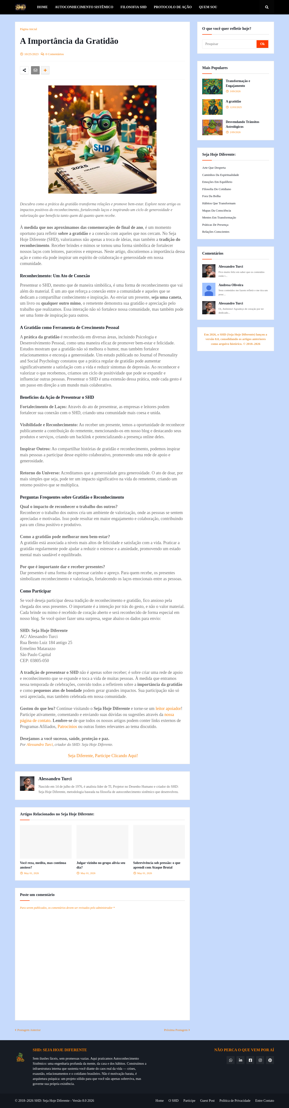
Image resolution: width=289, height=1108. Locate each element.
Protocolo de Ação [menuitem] (173, 7)
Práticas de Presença (215, 224)
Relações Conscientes (215, 231)
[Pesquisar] (230, 44)
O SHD (174, 1100)
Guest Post (207, 1100)
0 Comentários (54, 54)
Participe (189, 1100)
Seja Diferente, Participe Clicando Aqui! (103, 755)
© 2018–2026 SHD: (29, 1100)
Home (160, 1100)
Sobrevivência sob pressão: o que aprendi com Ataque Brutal (156, 865)
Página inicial (28, 29)
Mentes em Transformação (219, 217)
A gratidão (233, 101)
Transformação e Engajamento (238, 83)
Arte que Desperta (214, 167)
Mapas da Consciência (216, 210)
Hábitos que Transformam (219, 203)
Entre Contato (264, 1100)
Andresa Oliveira (231, 285)
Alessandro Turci (40, 744)
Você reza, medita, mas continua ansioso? (43, 865)
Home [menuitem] (42, 7)
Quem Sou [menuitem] (208, 7)
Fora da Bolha (211, 196)
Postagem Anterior (29, 1030)
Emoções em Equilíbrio (217, 182)
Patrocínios (67, 726)
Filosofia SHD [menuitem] (133, 7)
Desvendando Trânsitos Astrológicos (242, 124)
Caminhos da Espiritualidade (220, 175)
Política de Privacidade (235, 1100)
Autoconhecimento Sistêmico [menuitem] (84, 7)
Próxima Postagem (176, 1030)
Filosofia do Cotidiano (216, 189)
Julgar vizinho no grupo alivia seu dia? (100, 865)
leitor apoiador (168, 708)
